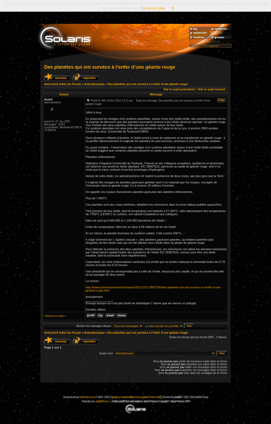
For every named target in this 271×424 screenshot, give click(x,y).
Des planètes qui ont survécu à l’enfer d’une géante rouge (109, 67)
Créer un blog (155, 397)
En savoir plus (153, 8)
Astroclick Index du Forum (62, 84)
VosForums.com (87, 397)
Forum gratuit (141, 397)
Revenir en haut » (55, 316)
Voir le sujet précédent (178, 89)
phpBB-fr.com (102, 401)
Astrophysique (94, 84)
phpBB (177, 397)
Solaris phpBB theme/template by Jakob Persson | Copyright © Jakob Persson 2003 (150, 401)
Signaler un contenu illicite (122, 397)
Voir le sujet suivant (211, 89)
